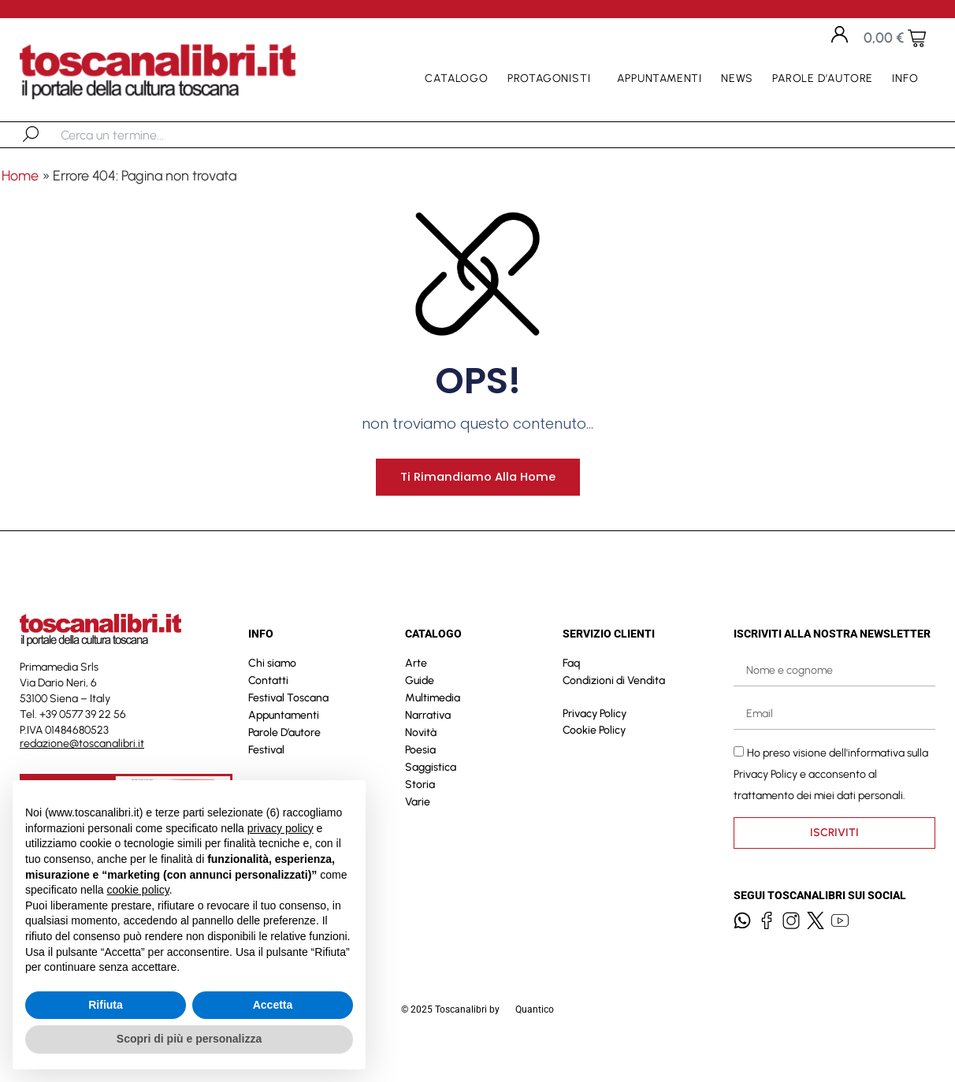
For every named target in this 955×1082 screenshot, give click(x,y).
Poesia (420, 774)
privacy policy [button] (280, 828)
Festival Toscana (288, 722)
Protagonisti (553, 79)
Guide (419, 705)
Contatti (268, 705)
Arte (416, 687)
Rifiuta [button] (105, 1004)
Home (20, 175)
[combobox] (142, 134)
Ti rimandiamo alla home (477, 501)
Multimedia (432, 722)
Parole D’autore (822, 78)
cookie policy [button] (138, 889)
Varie (417, 826)
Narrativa (428, 739)
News (737, 78)
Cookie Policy (594, 754)
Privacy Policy (594, 738)
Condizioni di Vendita (614, 705)
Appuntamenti (659, 78)
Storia (420, 809)
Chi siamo (272, 687)
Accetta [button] (273, 1004)
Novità (421, 757)
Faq (571, 687)
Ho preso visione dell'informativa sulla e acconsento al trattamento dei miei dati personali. (831, 799)
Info (909, 79)
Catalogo (456, 78)
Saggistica (430, 791)
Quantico (534, 1033)
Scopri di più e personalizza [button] (189, 1038)
